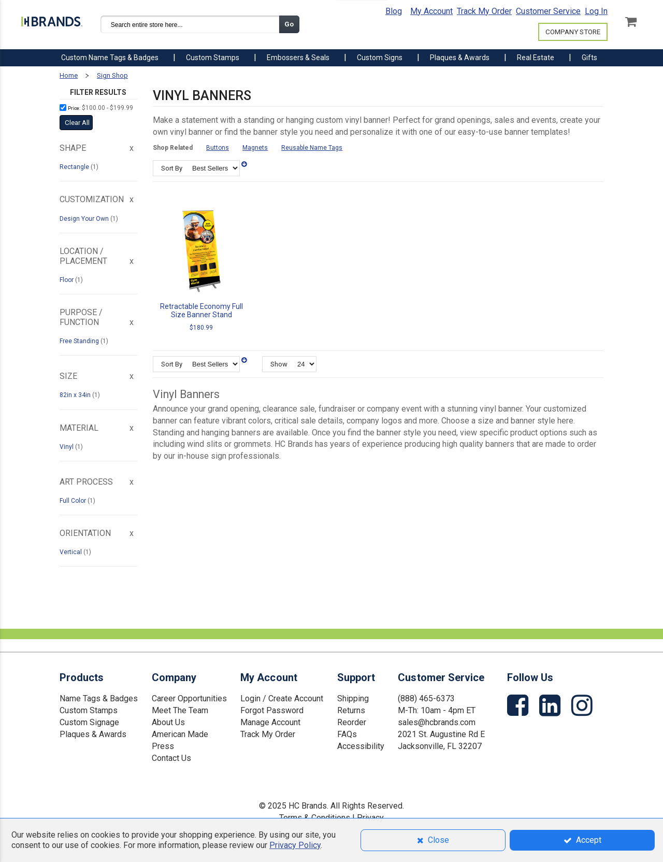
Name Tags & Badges (99, 698)
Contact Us (171, 758)
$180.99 (201, 327)
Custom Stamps (89, 710)
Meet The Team (180, 710)
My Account (431, 11)
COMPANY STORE (572, 32)
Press (163, 746)
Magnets (255, 147)
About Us (168, 722)
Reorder (351, 722)
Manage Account (270, 722)
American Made (180, 734)
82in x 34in (76, 395)
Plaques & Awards (93, 734)
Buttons (217, 147)
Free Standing (80, 341)
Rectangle (75, 167)
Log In (596, 11)
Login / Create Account (281, 698)
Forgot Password (272, 710)
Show (278, 364)
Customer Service (548, 11)
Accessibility (360, 746)
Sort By (171, 168)
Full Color (74, 500)
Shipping (353, 698)
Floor (67, 280)
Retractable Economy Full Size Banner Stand (201, 310)
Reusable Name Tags (311, 147)
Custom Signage (89, 722)
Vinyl (67, 446)
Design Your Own (85, 218)
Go (289, 24)
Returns (351, 710)
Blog (393, 11)
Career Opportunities (189, 698)
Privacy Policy (295, 845)
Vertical (71, 552)
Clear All (77, 122)
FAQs (347, 734)
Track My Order (484, 11)
